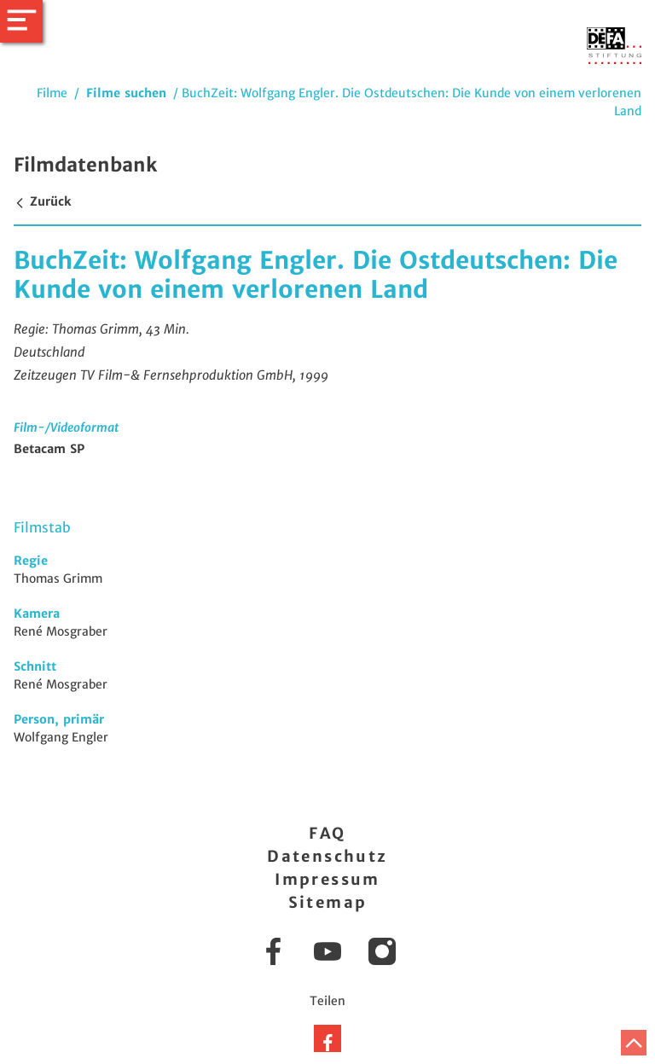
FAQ (327, 833)
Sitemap (328, 902)
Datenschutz (327, 856)
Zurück (42, 201)
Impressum (327, 879)
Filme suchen (126, 93)
